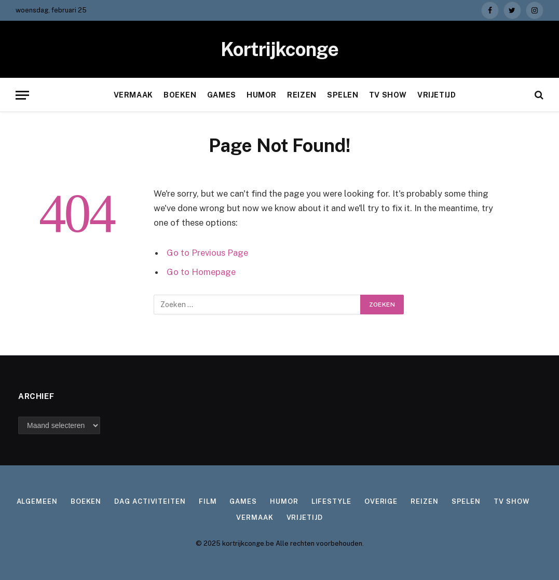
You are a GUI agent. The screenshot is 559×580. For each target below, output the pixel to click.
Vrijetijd (436, 95)
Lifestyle (331, 501)
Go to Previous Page (207, 252)
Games (221, 95)
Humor (262, 95)
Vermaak (133, 95)
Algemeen (37, 501)
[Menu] (22, 95)
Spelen (342, 95)
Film (208, 501)
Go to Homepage (201, 272)
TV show (388, 95)
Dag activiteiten (150, 501)
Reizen (301, 95)
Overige (381, 501)
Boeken (179, 95)
